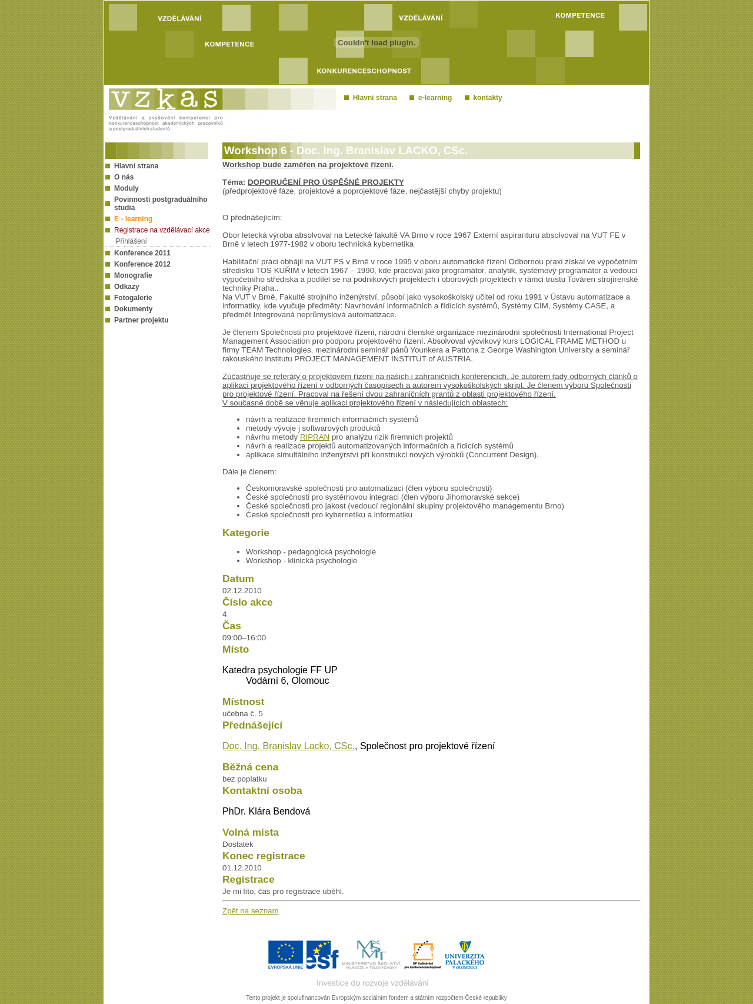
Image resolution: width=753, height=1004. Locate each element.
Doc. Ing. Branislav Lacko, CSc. (288, 746)
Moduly (126, 188)
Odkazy (126, 286)
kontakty (483, 98)
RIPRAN (314, 437)
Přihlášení (131, 241)
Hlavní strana (370, 98)
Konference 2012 (142, 264)
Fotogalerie (133, 298)
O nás (124, 177)
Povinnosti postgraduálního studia (161, 203)
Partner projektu (141, 320)
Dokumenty (133, 309)
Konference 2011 (142, 253)
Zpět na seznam (250, 910)
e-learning (430, 98)
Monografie (133, 275)
